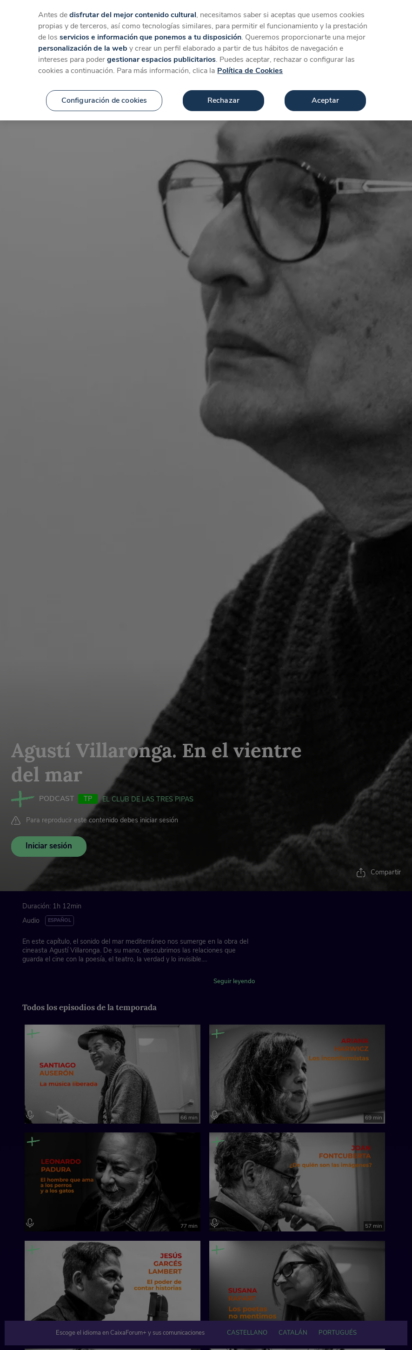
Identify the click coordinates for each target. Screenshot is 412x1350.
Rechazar (223, 91)
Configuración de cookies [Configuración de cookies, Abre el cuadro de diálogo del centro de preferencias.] (104, 91)
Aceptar (325, 91)
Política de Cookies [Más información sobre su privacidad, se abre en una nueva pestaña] (250, 61)
